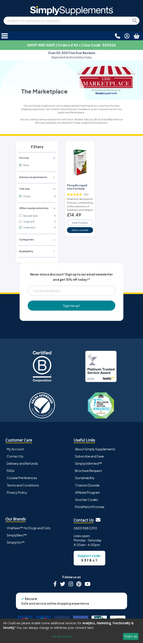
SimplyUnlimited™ (88, 463)
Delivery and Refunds (22, 463)
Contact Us (15, 456)
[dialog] (71, 631)
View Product (80, 222)
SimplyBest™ (17, 535)
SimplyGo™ (16, 542)
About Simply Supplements (95, 449)
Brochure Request (88, 471)
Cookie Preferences (22, 478)
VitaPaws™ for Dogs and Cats (28, 528)
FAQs (11, 471)
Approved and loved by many (71, 55)
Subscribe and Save (89, 456)
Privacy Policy (17, 492)
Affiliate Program (87, 492)
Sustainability (85, 478)
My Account (15, 449)
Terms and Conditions (23, 485)
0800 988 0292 (85, 528)
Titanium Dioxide (87, 485)
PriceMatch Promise (89, 507)
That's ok (130, 636)
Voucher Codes (86, 500)
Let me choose (62, 636)
